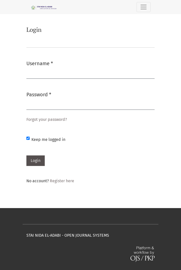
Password (38, 94)
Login (35, 160)
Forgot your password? (46, 119)
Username (39, 63)
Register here (62, 180)
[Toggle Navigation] (144, 7)
